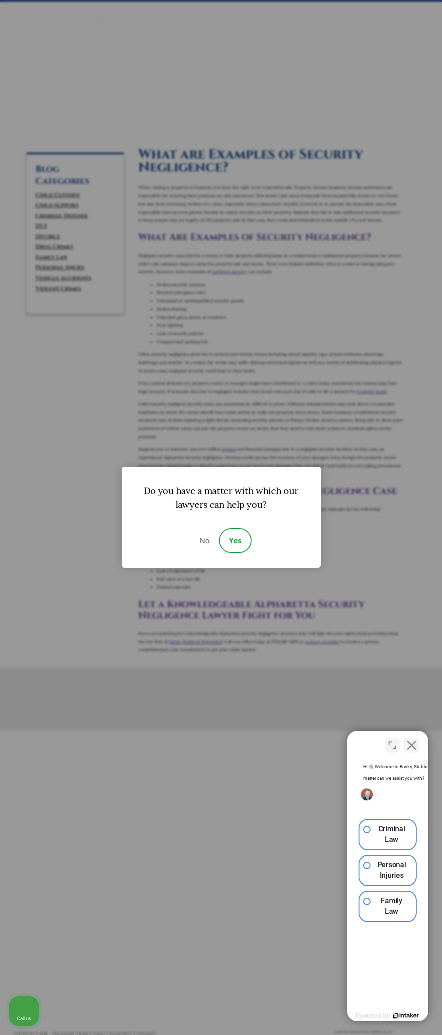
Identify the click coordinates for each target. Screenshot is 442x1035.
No (205, 540)
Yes (235, 540)
